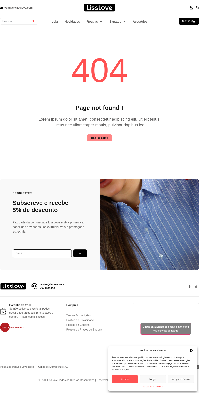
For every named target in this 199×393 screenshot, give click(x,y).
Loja (55, 21)
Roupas (95, 21)
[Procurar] (33, 21)
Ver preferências (181, 379)
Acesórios (140, 21)
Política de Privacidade (153, 387)
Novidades (72, 21)
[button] (192, 350)
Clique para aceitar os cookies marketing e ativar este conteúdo (166, 328)
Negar (152, 379)
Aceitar (125, 379)
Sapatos (117, 21)
